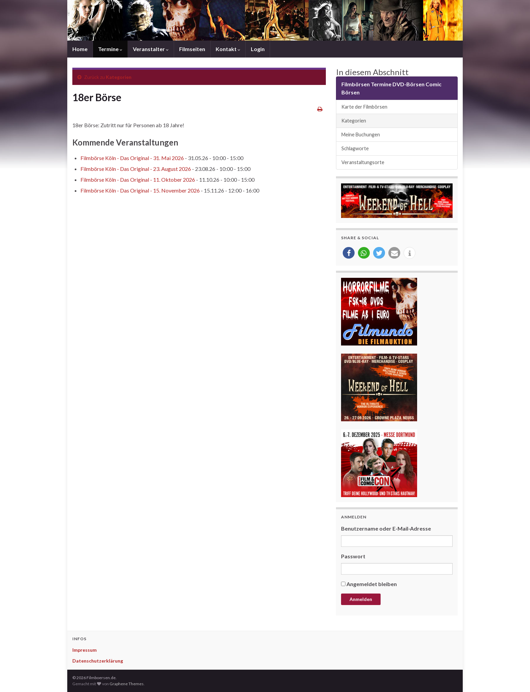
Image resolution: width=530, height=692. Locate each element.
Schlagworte (355, 148)
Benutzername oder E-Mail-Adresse (386, 528)
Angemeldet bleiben (371, 584)
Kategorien (118, 77)
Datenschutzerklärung (97, 661)
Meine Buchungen (360, 134)
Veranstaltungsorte (362, 162)
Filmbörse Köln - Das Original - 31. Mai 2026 (132, 158)
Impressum (84, 650)
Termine (110, 49)
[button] (349, 253)
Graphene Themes (127, 683)
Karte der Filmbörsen (364, 107)
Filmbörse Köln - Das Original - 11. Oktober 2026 (137, 179)
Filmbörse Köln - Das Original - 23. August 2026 (135, 168)
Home (80, 49)
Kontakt (228, 49)
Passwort (353, 556)
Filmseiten (192, 49)
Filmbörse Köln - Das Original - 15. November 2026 (140, 190)
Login (258, 49)
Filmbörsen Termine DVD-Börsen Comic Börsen (391, 88)
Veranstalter (151, 49)
